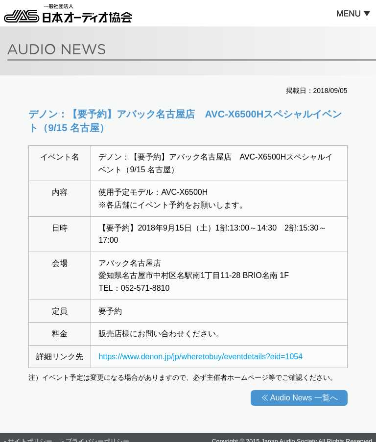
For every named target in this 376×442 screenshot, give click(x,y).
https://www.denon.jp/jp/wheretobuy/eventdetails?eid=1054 (200, 356)
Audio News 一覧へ (304, 398)
